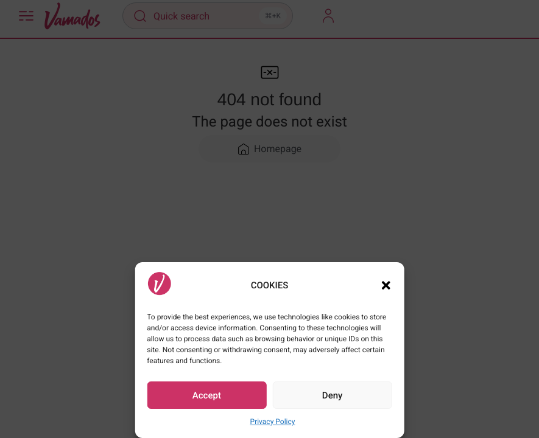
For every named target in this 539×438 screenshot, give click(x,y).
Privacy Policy (272, 421)
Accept (206, 395)
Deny (332, 395)
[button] (386, 285)
